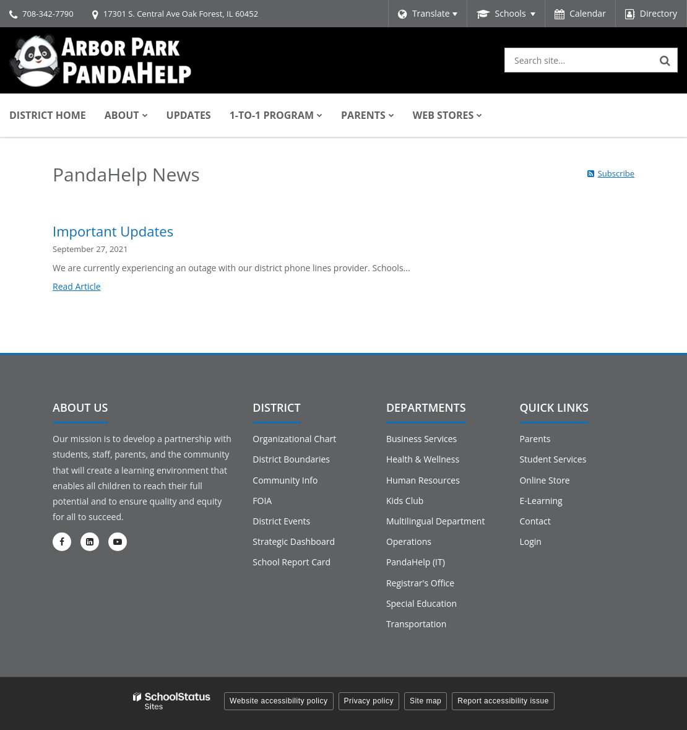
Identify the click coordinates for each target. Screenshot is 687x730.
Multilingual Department (435, 521)
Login (530, 541)
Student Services (552, 459)
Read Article (77, 286)
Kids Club (404, 500)
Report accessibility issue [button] (503, 701)
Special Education (421, 603)
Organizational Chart (294, 439)
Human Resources (423, 480)
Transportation (416, 624)
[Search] (665, 60)
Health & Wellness (422, 459)
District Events (281, 521)
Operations (408, 541)
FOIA (262, 500)
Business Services (421, 439)
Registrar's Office (420, 583)
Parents (534, 439)
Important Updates (113, 231)
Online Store (544, 480)
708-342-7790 (48, 13)
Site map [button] (425, 701)
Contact (534, 521)
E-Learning (540, 500)
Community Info (285, 480)
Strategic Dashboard (294, 541)
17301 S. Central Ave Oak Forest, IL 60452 (180, 13)
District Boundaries (291, 459)
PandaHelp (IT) (415, 562)
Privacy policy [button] (369, 701)
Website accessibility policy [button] (279, 701)
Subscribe (616, 173)
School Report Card (292, 562)
